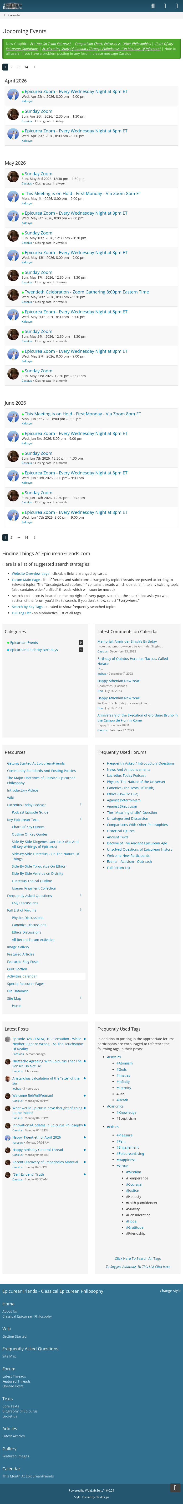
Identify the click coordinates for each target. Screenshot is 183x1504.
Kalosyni (27, 101)
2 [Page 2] (11, 67)
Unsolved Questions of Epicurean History (139, 849)
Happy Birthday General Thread (37, 1149)
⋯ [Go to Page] (18, 67)
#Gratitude (134, 1227)
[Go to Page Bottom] (175, 1487)
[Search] (153, 6)
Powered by (91, 1490)
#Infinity (123, 1081)
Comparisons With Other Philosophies (137, 824)
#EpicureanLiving (130, 1153)
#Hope (131, 1221)
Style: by (91, 1497)
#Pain (121, 1141)
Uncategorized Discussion (127, 818)
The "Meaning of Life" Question (132, 812)
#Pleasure (124, 1135)
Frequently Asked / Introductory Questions (141, 763)
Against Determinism (124, 800)
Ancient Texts (117, 837)
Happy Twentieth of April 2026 (36, 1137)
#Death (122, 1100)
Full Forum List (118, 867)
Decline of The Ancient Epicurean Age (137, 843)
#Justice (132, 1190)
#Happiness (126, 1159)
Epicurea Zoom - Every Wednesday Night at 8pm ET (76, 91)
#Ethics (113, 1126)
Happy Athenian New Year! (118, 681)
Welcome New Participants (128, 855)
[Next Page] (34, 67)
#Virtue (122, 1165)
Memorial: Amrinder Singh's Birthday (127, 641)
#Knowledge (126, 1112)
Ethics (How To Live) (122, 794)
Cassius (27, 121)
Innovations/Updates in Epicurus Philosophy (47, 1125)
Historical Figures (121, 831)
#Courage (134, 1184)
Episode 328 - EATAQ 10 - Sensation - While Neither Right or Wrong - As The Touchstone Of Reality (47, 1044)
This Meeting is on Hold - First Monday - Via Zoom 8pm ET (83, 193)
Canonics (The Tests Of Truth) (130, 788)
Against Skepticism (122, 806)
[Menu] (177, 6)
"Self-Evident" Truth (28, 1174)
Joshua (101, 674)
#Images (123, 1075)
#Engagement (128, 1147)
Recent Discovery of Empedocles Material (45, 1162)
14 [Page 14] (26, 67)
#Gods (122, 1069)
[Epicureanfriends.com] (12, 6)
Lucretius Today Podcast (126, 775)
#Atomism (125, 1063)
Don (100, 691)
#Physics (114, 1057)
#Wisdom (133, 1172)
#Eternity (124, 1088)
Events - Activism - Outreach (129, 861)
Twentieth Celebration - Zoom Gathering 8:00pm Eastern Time (87, 292)
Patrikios (18, 1054)
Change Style (170, 1290)
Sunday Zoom (38, 111)
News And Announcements (128, 769)
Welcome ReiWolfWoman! (32, 1095)
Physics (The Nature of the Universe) (136, 781)
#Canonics (115, 1106)
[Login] (165, 6)
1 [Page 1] (5, 67)
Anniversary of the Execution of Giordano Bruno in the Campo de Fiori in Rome (137, 717)
